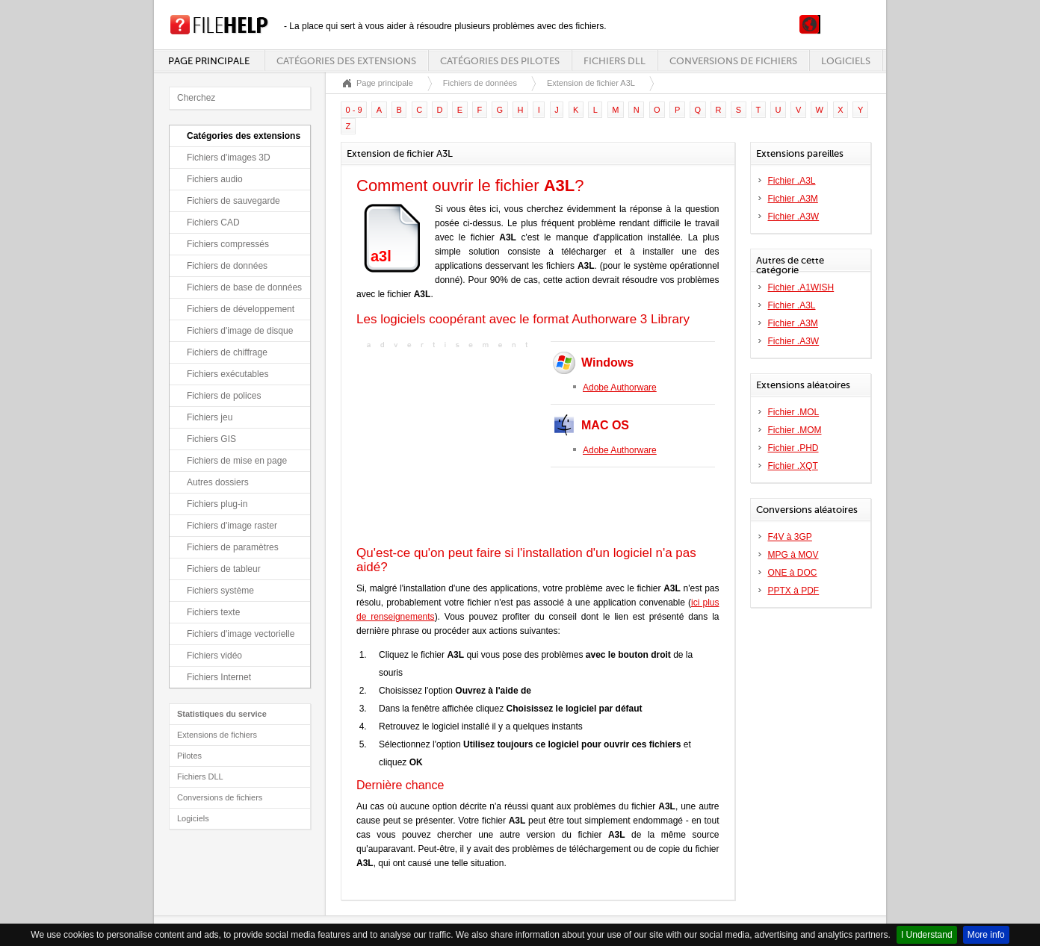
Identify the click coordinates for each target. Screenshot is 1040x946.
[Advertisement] (449, 445)
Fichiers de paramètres (233, 547)
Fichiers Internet (219, 677)
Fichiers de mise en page (237, 460)
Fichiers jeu (209, 417)
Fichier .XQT (793, 466)
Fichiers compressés (228, 244)
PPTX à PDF (794, 590)
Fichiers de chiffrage (227, 352)
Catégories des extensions (346, 60)
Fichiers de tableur (224, 569)
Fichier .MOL (794, 412)
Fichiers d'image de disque (240, 331)
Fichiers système (220, 590)
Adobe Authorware (620, 387)
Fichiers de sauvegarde (233, 201)
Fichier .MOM (795, 430)
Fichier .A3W (794, 216)
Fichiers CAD (213, 222)
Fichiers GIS (211, 439)
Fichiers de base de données (244, 287)
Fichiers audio (215, 179)
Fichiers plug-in (217, 504)
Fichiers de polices (224, 395)
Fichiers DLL (615, 60)
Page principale (209, 60)
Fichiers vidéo (214, 655)
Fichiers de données (227, 266)
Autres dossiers (218, 482)
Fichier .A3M (793, 198)
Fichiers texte (213, 612)
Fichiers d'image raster (232, 525)
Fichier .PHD (793, 448)
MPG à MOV (793, 555)
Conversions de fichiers (733, 60)
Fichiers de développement (240, 309)
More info (986, 935)
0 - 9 (354, 109)
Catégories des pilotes (500, 60)
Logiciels (845, 60)
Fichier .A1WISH (801, 287)
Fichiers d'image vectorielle (240, 634)
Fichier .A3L (792, 180)
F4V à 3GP (790, 537)
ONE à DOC (792, 572)
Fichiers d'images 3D (228, 157)
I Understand (927, 935)
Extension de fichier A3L (591, 82)
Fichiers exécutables (227, 374)
